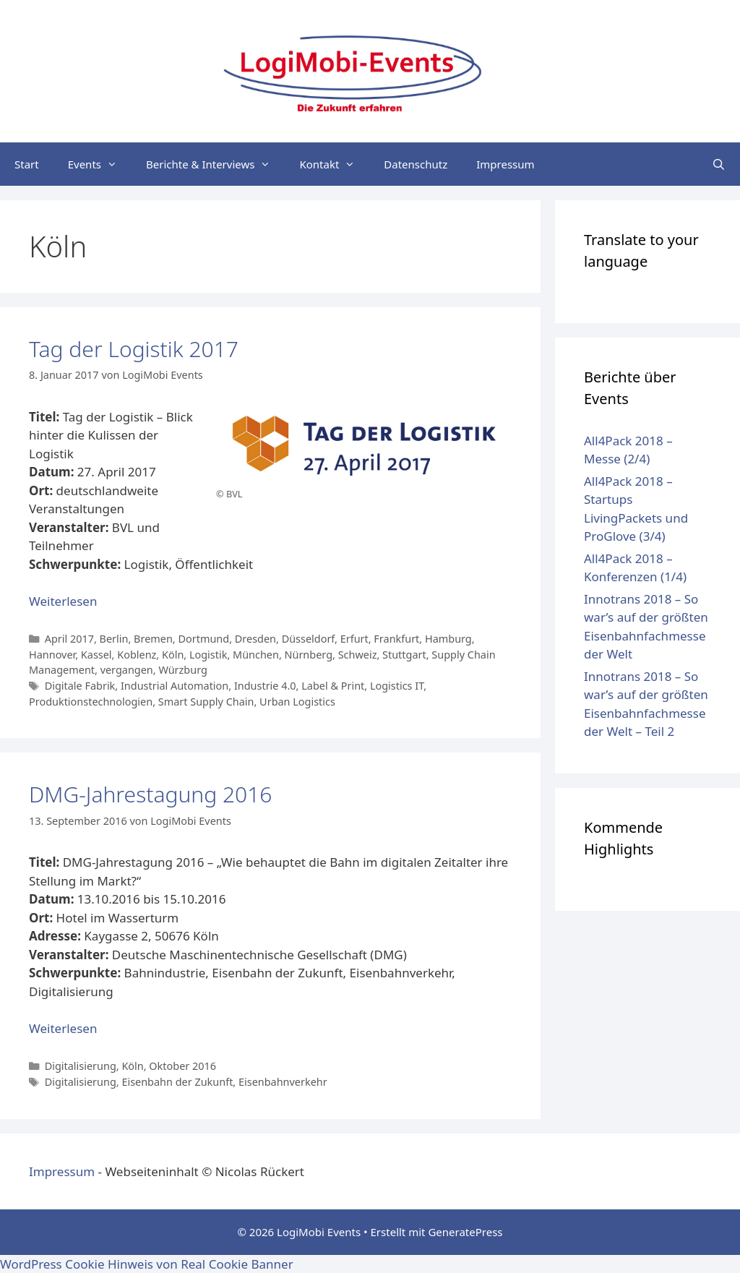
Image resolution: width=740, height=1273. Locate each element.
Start (26, 164)
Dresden (255, 639)
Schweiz (357, 654)
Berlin (114, 639)
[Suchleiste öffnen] (718, 164)
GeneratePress (465, 1232)
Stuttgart (404, 654)
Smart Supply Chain (206, 701)
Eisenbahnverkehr (282, 1082)
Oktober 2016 (182, 1066)
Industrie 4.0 (265, 686)
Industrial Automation (174, 686)
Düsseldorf (308, 639)
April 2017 (69, 639)
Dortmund (203, 639)
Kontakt (334, 164)
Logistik (208, 654)
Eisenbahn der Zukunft (177, 1082)
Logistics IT (396, 686)
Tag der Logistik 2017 (133, 349)
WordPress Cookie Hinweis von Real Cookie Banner (146, 1264)
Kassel (96, 654)
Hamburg (448, 639)
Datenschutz (415, 164)
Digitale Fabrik (80, 686)
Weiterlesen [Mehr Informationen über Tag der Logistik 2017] (63, 601)
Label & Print (332, 686)
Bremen (153, 639)
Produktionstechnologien (90, 701)
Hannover (52, 654)
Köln (173, 654)
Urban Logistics (297, 701)
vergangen (126, 670)
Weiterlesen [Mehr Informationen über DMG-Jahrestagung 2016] (63, 1028)
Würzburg (182, 670)
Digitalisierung (80, 1066)
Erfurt (354, 639)
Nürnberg (309, 654)
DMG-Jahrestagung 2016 (150, 794)
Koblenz (136, 654)
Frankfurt (396, 639)
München (256, 654)
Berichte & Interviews (215, 164)
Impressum (505, 164)
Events (100, 164)
